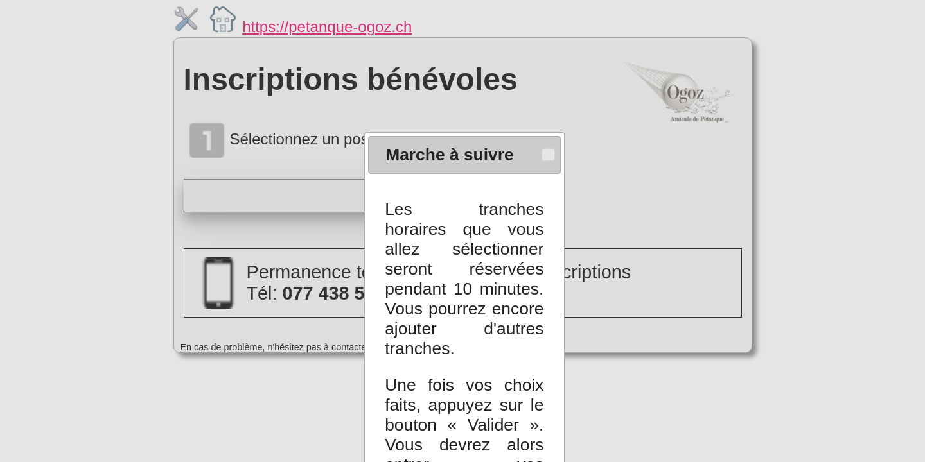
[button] (549, 143)
